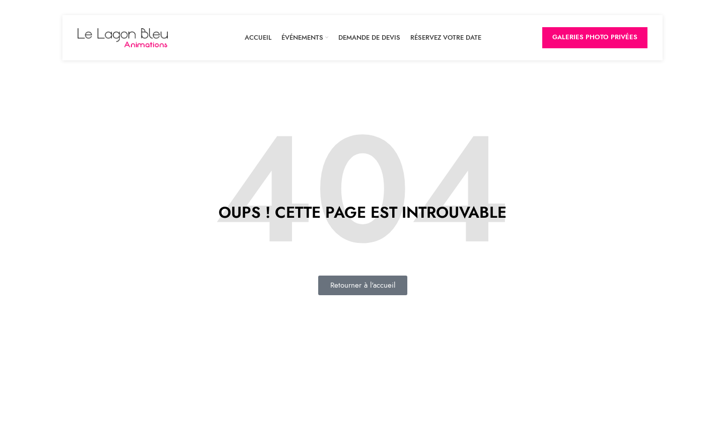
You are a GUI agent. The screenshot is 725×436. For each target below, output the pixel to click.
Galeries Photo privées (594, 37)
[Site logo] (123, 37)
